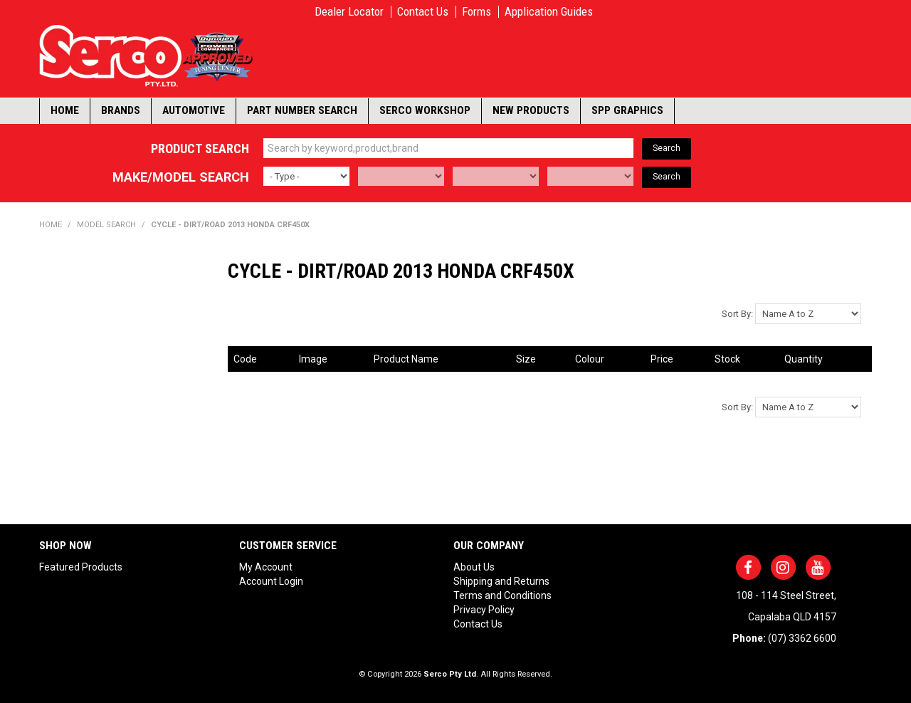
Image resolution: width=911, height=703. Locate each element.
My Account (266, 567)
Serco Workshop (424, 110)
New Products (531, 110)
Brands (120, 110)
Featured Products (80, 567)
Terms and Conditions (502, 595)
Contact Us (422, 12)
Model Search (106, 224)
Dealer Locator (349, 12)
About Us (474, 567)
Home (65, 110)
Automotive (193, 110)
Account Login (271, 581)
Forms (476, 12)
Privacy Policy (484, 609)
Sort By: (737, 313)
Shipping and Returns (501, 581)
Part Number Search (302, 110)
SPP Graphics (627, 110)
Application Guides (549, 12)
